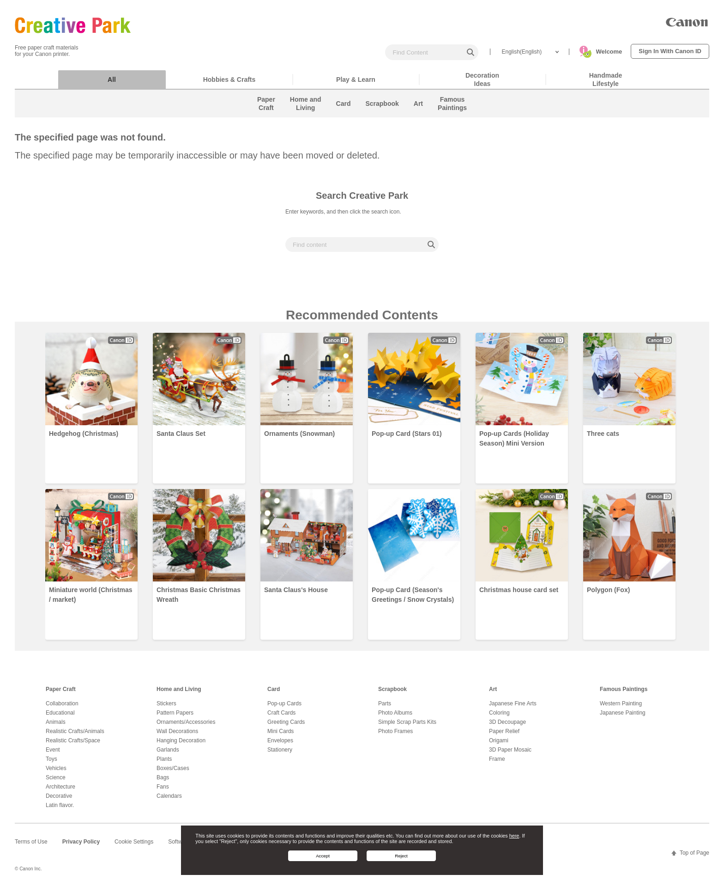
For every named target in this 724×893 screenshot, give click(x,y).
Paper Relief (504, 736)
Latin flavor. (60, 810)
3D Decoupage (507, 726)
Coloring (499, 717)
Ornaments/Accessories (186, 726)
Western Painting (621, 708)
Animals (56, 726)
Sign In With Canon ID (670, 51)
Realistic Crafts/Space (73, 745)
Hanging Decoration (181, 745)
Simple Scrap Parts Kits (407, 726)
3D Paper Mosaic (510, 754)
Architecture (60, 791)
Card (273, 694)
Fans (163, 791)
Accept (323, 855)
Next (698, 489)
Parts (384, 708)
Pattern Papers (175, 717)
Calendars (169, 800)
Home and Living (179, 694)
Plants (164, 763)
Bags (163, 782)
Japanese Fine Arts (513, 708)
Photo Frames (395, 736)
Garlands (168, 754)
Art (493, 694)
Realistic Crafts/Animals (75, 736)
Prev (26, 489)
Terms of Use (31, 846)
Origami (498, 745)
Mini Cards (280, 736)
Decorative (59, 800)
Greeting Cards (286, 726)
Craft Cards (281, 717)
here (514, 835)
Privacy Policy (81, 846)
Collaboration (62, 708)
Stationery (279, 754)
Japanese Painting (623, 717)
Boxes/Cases (173, 773)
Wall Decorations (177, 736)
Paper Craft (61, 694)
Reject (401, 855)
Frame (497, 763)
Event (53, 754)
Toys (51, 763)
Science (56, 782)
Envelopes (280, 745)
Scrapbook (392, 694)
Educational (60, 717)
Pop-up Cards (284, 708)
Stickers (166, 708)
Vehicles (56, 773)
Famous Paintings (623, 694)
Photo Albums (395, 717)
